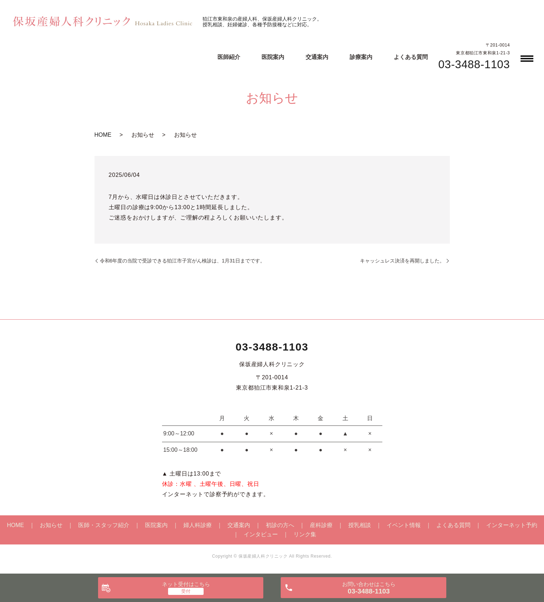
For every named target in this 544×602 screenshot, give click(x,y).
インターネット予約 (511, 525)
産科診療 (321, 525)
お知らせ (51, 525)
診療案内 (361, 57)
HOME (103, 135)
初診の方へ (280, 525)
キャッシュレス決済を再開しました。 (402, 261)
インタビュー (261, 534)
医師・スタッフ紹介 (103, 525)
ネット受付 (186, 584)
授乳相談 (359, 525)
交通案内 (317, 57)
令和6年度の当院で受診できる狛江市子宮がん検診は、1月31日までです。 (182, 261)
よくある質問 (411, 57)
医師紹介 (228, 57)
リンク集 (304, 534)
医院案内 (273, 57)
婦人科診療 (197, 525)
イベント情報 (404, 525)
